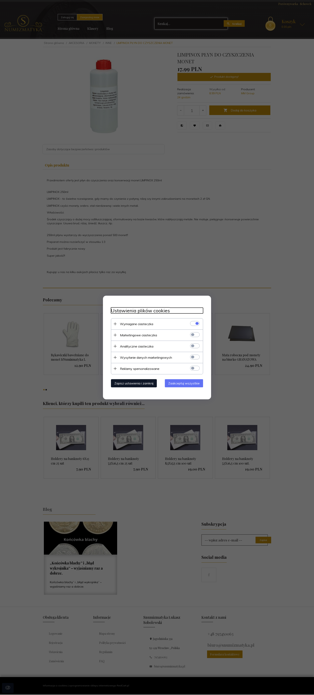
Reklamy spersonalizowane (139, 369)
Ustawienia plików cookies (140, 311)
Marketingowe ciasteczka (138, 335)
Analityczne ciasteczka (136, 346)
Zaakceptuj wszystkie (184, 383)
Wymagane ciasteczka (136, 324)
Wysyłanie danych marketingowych (146, 357)
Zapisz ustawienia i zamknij (133, 383)
